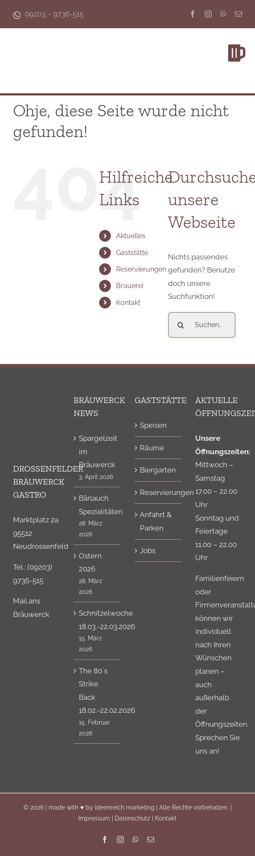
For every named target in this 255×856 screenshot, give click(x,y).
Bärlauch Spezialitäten (97, 505)
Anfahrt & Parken (155, 521)
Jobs (147, 550)
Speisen (153, 425)
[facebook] (192, 13)
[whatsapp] (223, 13)
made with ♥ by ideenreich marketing (101, 807)
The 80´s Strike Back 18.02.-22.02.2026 (97, 690)
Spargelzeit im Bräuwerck (97, 451)
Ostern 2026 (90, 562)
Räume (152, 447)
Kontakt (128, 302)
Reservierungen (141, 269)
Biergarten (158, 470)
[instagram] (208, 13)
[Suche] (181, 325)
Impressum (94, 818)
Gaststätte (132, 253)
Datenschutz (132, 818)
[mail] (238, 13)
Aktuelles (130, 236)
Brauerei (129, 286)
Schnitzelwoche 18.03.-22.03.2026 (97, 620)
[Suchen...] (202, 325)
